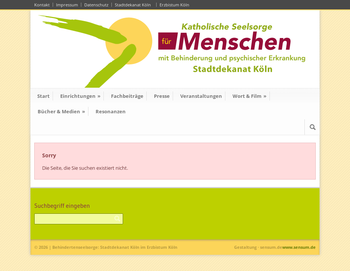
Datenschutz (96, 5)
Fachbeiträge (127, 96)
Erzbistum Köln (176, 5)
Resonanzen (111, 111)
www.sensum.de (299, 247)
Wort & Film (249, 96)
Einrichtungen (80, 96)
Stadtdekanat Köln (134, 5)
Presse (162, 96)
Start (43, 96)
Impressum (67, 5)
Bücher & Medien (61, 111)
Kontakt (42, 5)
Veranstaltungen (201, 96)
